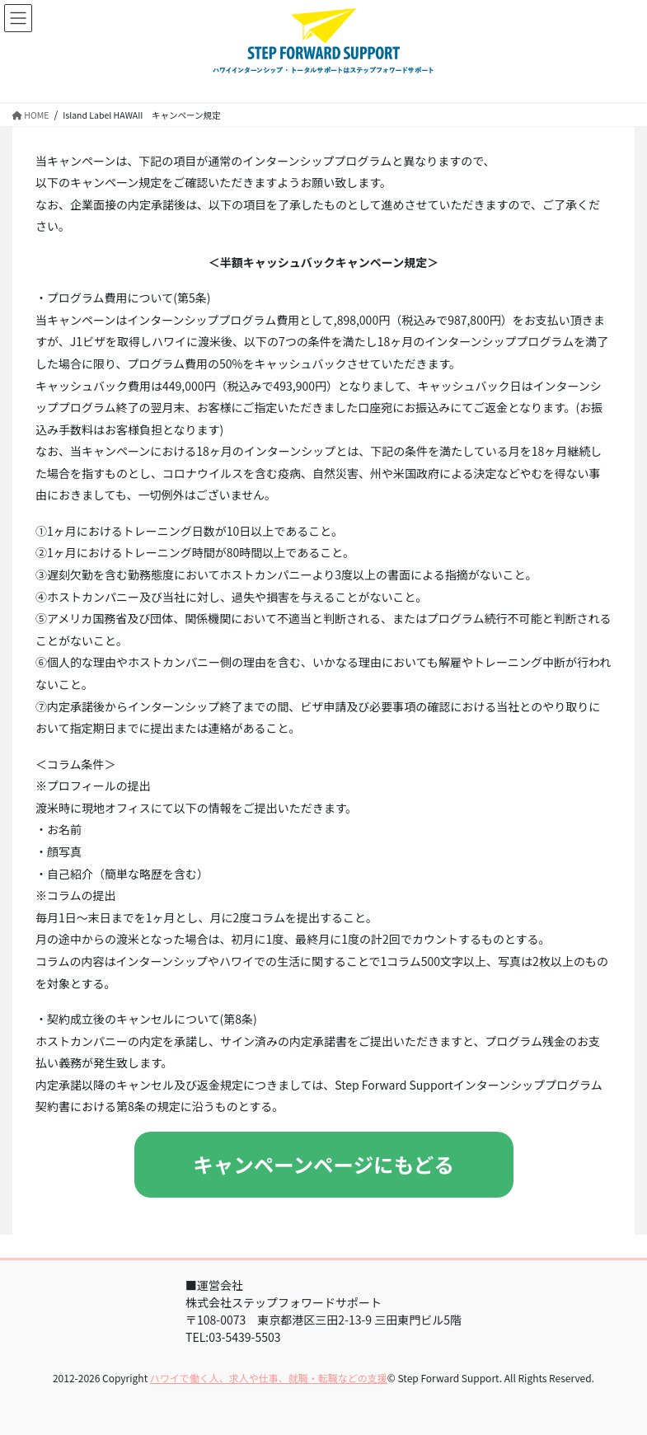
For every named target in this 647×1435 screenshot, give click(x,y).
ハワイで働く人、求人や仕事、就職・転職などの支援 (268, 1378)
